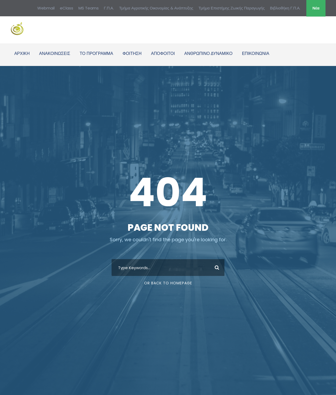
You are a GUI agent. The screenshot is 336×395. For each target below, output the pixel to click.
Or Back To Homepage (168, 283)
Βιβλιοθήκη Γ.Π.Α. (285, 8)
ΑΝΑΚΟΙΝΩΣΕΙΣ (54, 53)
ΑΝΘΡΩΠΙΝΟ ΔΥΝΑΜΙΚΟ (208, 53)
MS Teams (88, 8)
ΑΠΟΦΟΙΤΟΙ (163, 53)
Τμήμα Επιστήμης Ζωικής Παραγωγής (231, 8)
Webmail (46, 8)
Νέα (315, 8)
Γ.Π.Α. (109, 8)
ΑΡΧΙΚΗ (22, 53)
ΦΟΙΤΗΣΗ (132, 53)
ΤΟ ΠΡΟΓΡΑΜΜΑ (96, 53)
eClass (66, 8)
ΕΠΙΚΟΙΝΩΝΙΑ (255, 53)
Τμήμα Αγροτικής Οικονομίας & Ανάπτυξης (156, 8)
